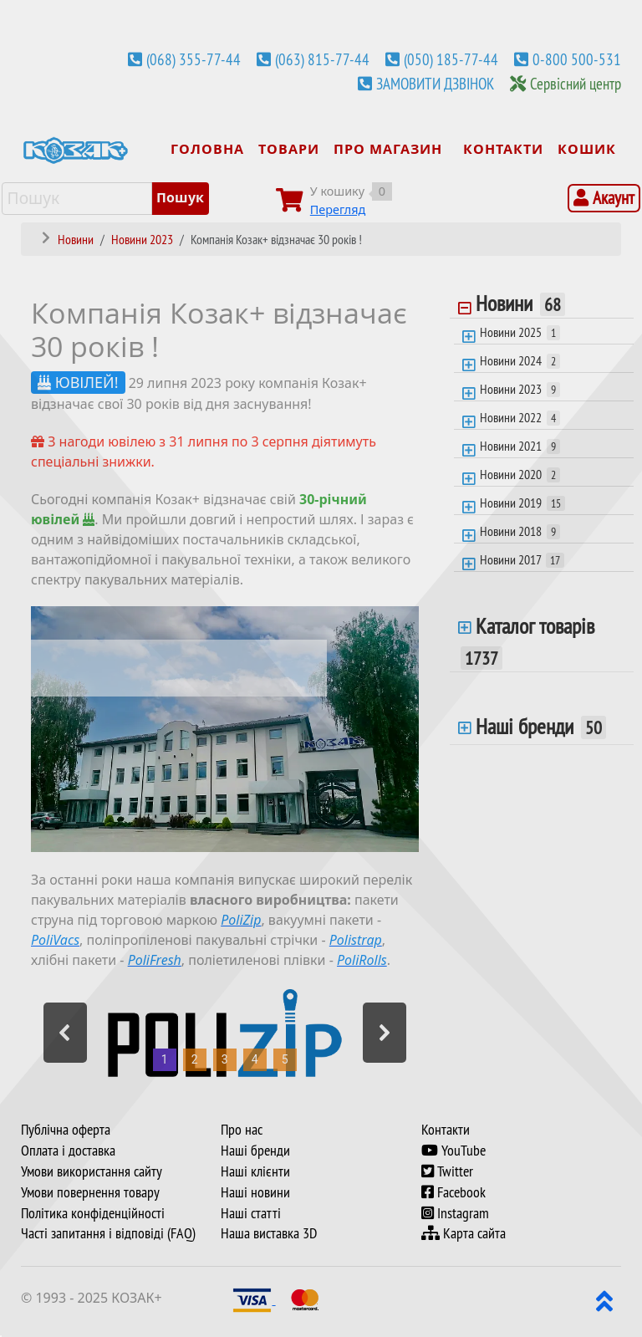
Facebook (453, 1192)
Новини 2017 (522, 559)
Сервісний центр (575, 84)
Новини (520, 305)
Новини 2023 (520, 388)
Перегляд (338, 209)
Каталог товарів (527, 641)
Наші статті (251, 1213)
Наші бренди (541, 726)
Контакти (445, 1129)
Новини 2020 (520, 474)
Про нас (241, 1129)
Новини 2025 (520, 332)
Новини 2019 (522, 502)
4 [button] (255, 1059)
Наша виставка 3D (269, 1233)
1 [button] (164, 1059)
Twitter (447, 1171)
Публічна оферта (65, 1129)
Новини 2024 (520, 360)
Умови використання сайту (91, 1171)
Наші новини (255, 1192)
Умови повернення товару (90, 1192)
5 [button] (285, 1059)
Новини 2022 (520, 417)
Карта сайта (463, 1233)
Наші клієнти (255, 1171)
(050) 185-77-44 (451, 59)
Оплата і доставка (68, 1150)
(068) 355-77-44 (193, 59)
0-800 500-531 (576, 59)
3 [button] (225, 1059)
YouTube (453, 1150)
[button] (65, 1033)
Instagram (455, 1213)
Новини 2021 (520, 445)
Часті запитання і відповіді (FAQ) (108, 1233)
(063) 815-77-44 (322, 59)
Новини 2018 (520, 531)
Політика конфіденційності (93, 1213)
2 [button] (194, 1059)
